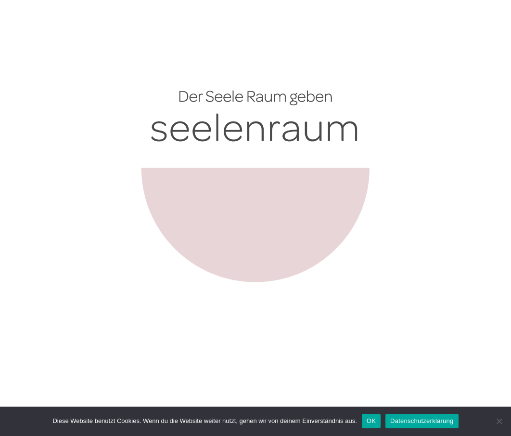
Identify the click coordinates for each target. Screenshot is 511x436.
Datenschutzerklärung (421, 420)
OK (371, 420)
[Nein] (499, 421)
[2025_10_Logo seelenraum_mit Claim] (255, 31)
